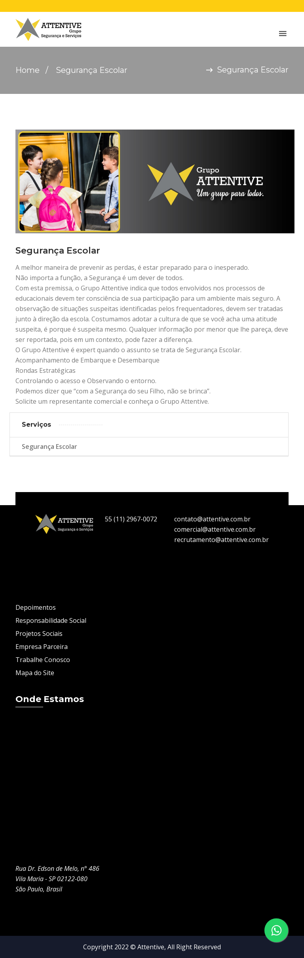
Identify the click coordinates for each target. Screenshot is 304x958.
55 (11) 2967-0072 (131, 519)
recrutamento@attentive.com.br (221, 539)
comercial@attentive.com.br (215, 529)
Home (27, 70)
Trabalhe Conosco (42, 659)
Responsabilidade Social (50, 620)
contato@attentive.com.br (212, 519)
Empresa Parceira (41, 646)
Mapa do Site (34, 672)
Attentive (150, 947)
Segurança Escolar (49, 446)
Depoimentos (35, 607)
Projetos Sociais (39, 633)
